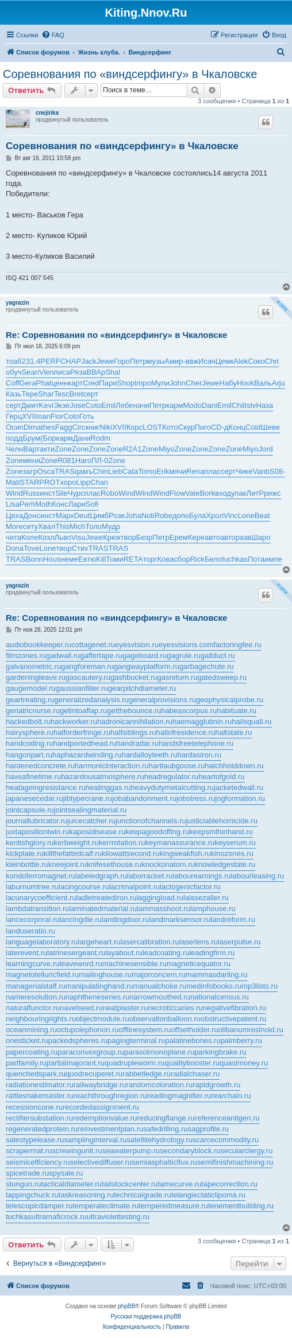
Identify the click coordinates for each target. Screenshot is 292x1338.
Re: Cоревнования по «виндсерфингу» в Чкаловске (116, 335)
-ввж (190, 361)
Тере (29, 394)
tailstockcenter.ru (130, 1184)
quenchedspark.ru (36, 1073)
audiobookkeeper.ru (38, 644)
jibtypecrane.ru (87, 798)
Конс (60, 504)
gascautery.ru (88, 677)
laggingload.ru (159, 897)
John (178, 383)
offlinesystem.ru (145, 1029)
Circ (78, 427)
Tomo (147, 471)
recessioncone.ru (34, 1107)
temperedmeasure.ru (173, 1205)
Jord (266, 449)
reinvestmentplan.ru (110, 1129)
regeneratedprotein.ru (42, 1129)
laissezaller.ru (206, 897)
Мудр (111, 526)
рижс (272, 493)
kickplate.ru (25, 853)
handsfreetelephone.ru (196, 743)
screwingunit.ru (77, 1150)
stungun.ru (23, 1184)
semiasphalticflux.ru (164, 1162)
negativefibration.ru (235, 1007)
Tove (31, 548)
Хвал (46, 526)
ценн (59, 383)
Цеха (14, 515)
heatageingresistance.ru (46, 787)
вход (223, 493)
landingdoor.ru (125, 919)
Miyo (166, 449)
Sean (30, 372)
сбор (182, 559)
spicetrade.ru (27, 1173)
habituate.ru (236, 710)
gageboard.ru (144, 655)
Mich (77, 526)
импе (273, 559)
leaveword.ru (80, 963)
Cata (130, 471)
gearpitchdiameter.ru (142, 688)
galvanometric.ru (33, 666)
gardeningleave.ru (36, 677)
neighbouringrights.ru (41, 1018)
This (62, 526)
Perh (27, 504)
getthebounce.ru (134, 710)
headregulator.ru (171, 776)
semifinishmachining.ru (235, 1162)
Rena (195, 471)
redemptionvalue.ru (105, 1118)
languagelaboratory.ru (42, 942)
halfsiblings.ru (133, 732)
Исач (207, 361)
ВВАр (95, 372)
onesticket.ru (27, 1040)
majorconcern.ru (159, 974)
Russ (31, 493)
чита (13, 537)
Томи (114, 559)
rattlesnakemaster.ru (40, 1095)
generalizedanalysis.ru (92, 699)
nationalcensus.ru (219, 997)
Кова (165, 559)
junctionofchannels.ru (151, 820)
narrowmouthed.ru (159, 997)
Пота (256, 559)
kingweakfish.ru (185, 853)
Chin (100, 471)
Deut (82, 515)
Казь (13, 394)
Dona (15, 548)
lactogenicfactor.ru (190, 886)
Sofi (92, 504)
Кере (196, 537)
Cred (91, 383)
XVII (29, 416)
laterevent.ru (26, 952)
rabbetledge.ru (146, 1073)
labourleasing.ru (258, 876)
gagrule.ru (184, 655)
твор (128, 537)
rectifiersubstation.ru (39, 1118)
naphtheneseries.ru (97, 997)
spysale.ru (66, 1173)
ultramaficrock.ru (59, 1216)
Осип (15, 427)
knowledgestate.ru (225, 864)
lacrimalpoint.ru (134, 886)
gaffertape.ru (101, 655)
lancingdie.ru (80, 919)
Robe (163, 515)
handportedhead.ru (84, 743)
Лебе (124, 405)
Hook (245, 383)
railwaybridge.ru (100, 1084)
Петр (138, 361)
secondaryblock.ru (190, 1150)
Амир (173, 361)
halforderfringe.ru (81, 732)
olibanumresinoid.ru (250, 1029)
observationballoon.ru (165, 1018)
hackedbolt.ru (28, 721)
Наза (265, 405)
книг (93, 427)
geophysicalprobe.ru (229, 699)
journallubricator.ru (36, 820)
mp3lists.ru (259, 986)
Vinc (231, 515)
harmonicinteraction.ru (112, 765)
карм (174, 405)
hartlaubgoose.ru (177, 765)
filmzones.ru (26, 655)
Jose (77, 405)
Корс (134, 427)
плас (212, 471)
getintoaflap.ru (83, 710)
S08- (277, 471)
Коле (29, 537)
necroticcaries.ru (175, 1007)
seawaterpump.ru (131, 1150)
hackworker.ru (74, 721)
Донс (31, 515)
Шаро (261, 537)
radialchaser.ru (195, 1073)
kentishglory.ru (30, 842)
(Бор (48, 438)
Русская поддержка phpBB (145, 1316)
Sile (61, 493)
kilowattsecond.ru (130, 853)
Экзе (61, 405)
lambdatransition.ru (38, 908)
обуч (14, 372)
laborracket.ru (149, 876)
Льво (62, 537)
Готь (86, 416)
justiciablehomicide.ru (222, 820)
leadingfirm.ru (212, 952)
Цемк (224, 361)
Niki (105, 427)
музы (155, 361)
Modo (192, 405)
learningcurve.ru (32, 963)
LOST (152, 427)
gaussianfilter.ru (82, 688)
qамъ (84, 471)
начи (141, 405)
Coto (93, 405)
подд (14, 438)
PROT (49, 482)
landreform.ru (232, 919)
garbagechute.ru (206, 666)
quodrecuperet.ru (94, 1073)
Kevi (46, 405)
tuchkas (235, 559)
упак (238, 493)
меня (31, 460)
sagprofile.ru (208, 1129)
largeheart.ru (99, 942)
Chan (99, 482)
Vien (46, 372)
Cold (253, 427)
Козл (46, 537)
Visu (78, 537)
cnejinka (47, 113)
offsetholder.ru (194, 1029)
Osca (46, 471)
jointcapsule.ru (30, 810)
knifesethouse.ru (114, 864)
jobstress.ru (195, 798)
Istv (250, 405)
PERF (50, 361)
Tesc (62, 394)
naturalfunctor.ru (33, 1007)
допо (180, 515)
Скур (186, 427)
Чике (244, 471)
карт (75, 383)
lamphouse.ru (213, 908)
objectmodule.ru (102, 1018)
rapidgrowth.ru (216, 1084)
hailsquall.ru (251, 721)
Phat (44, 383)
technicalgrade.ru (142, 1195)
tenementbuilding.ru (241, 1205)
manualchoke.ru (160, 986)
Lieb (115, 471)
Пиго (203, 427)
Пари (108, 383)
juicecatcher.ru (91, 820)
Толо (93, 526)
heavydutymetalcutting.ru (172, 787)
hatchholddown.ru (234, 765)
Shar (45, 394)
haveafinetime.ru (33, 776)
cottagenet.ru (93, 644)
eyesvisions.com (186, 644)
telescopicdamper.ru (39, 1205)
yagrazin (17, 303)
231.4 (31, 361)
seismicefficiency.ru (38, 1162)
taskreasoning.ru (86, 1195)
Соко (256, 361)
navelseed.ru (81, 1007)
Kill (101, 559)
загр (30, 471)
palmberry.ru (241, 1040)
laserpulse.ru (239, 942)
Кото (170, 427)
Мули (160, 383)
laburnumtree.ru (32, 886)
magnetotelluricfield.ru (42, 974)
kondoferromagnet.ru (40, 876)
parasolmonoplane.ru (159, 1052)
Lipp (83, 482)
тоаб (14, 361)
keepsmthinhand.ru (221, 831)
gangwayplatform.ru (146, 666)
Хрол (214, 515)
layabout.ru (123, 952)
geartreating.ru (30, 699)
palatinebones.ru (193, 1040)
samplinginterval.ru (95, 1139)
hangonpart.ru (29, 754)
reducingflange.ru (165, 1118)
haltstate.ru (233, 732)
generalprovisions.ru (162, 699)
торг (150, 559)
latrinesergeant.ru (76, 952)
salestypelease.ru (35, 1139)
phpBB (126, 1306)
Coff (13, 383)
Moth (43, 504)
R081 (66, 460)
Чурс (76, 493)
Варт (31, 449)
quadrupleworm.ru (135, 1063)
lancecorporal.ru (32, 919)
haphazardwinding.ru (87, 754)
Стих (80, 548)
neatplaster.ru (125, 1007)
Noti (148, 515)
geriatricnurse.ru (33, 710)
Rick (197, 559)
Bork (207, 493)
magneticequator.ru (198, 963)
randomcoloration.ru (159, 1084)
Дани (81, 438)
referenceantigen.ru (227, 1118)
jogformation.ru (240, 798)
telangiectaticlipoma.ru (208, 1195)
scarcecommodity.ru (226, 1139)
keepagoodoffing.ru (157, 831)
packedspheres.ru (77, 1040)
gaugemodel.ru (31, 688)
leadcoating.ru (166, 952)
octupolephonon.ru (88, 1029)
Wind (14, 493)
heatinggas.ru (108, 787)
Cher (194, 383)
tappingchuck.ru (32, 1195)
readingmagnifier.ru (179, 1095)
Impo (143, 383)
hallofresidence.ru (186, 732)
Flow (177, 493)
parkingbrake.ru (220, 1052)
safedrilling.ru (165, 1129)
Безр (144, 537)
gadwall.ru (63, 655)
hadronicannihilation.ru (134, 721)
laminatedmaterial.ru (103, 908)
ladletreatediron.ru (106, 897)
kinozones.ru (232, 853)
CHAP (70, 361)
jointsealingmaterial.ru (90, 810)
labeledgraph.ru (101, 876)
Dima (32, 427)
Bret (76, 394)
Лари (77, 504)
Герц (14, 416)
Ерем (179, 537)
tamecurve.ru (179, 1184)
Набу (228, 383)
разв (243, 537)
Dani (209, 405)
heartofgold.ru (221, 776)
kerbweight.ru (76, 842)
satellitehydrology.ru (159, 1139)
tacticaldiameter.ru (71, 1184)
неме (69, 559)
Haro (83, 460)
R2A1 (132, 449)
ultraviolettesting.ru (118, 1216)
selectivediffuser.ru (101, 1162)
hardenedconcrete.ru (40, 765)
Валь (262, 383)
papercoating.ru (31, 1052)
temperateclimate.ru (105, 1205)
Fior (57, 416)
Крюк (111, 537)
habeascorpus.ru (189, 710)
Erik (162, 471)
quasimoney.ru (244, 1063)
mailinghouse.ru (105, 974)
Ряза (78, 372)
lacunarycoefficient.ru (41, 897)
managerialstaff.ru (36, 986)
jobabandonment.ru (144, 798)
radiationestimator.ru (40, 1084)
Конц (237, 427)
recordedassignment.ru (101, 1107)
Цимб (99, 515)
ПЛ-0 (99, 460)
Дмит (30, 405)
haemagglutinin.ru (202, 721)
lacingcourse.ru (84, 886)
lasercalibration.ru (149, 942)
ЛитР (254, 493)
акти (47, 449)
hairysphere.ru (29, 732)
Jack (89, 361)
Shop (126, 383)
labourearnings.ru (202, 876)
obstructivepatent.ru (233, 1018)
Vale (192, 493)
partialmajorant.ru (76, 1063)
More (14, 526)
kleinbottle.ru (27, 864)
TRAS (65, 471)
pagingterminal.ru (136, 1040)
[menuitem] (52, 35)
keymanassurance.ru (180, 842)
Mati (13, 482)
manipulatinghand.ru (99, 986)
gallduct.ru (218, 655)
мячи (177, 471)
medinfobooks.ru (213, 986)
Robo (109, 493)
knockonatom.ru (168, 864)
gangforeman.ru (87, 666)
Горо (122, 361)
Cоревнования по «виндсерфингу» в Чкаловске (130, 74)
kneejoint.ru (67, 864)
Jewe (105, 361)
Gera (28, 383)
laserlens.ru (198, 942)
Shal (112, 372)
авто (212, 537)
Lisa (13, 504)
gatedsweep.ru (222, 677)
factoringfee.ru (237, 644)
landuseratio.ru (30, 931)
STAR (30, 482)
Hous (51, 559)
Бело (213, 559)
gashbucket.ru (133, 677)
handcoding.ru (29, 743)
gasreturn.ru (177, 677)
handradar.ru (137, 743)
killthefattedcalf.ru (73, 853)
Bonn (34, 559)
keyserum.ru (235, 842)
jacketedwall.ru (238, 787)
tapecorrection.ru (229, 1184)
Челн (14, 449)
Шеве (270, 427)
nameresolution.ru (36, 997)
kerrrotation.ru (122, 842)
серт (90, 394)
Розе (117, 515)
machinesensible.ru (134, 963)
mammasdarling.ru (217, 974)
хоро (68, 482)
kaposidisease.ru (98, 831)
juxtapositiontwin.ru (38, 831)
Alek (240, 361)
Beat (262, 515)
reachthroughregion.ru (110, 1095)
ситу (30, 526)
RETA (133, 559)
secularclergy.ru (247, 1150)
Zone (63, 449)
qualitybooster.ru (192, 1063)
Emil (108, 405)
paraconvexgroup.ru (90, 1052)
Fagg (63, 427)
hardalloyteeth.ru (150, 754)
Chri (272, 361)
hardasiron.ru (200, 754)
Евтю (87, 559)
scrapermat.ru (29, 1150)
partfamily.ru (26, 1063)
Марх (65, 515)
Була (197, 515)
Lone (246, 515)
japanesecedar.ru (34, 798)
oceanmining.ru (31, 1029)
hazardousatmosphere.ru (102, 776)
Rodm (100, 438)
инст (47, 493)
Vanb (260, 471)
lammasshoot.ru (163, 908)
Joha (133, 515)
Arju (278, 383)
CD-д (220, 427)
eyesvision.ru (137, 644)
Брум (31, 438)
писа (62, 372)
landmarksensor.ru (179, 919)
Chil (238, 405)
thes (48, 427)
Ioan (43, 416)
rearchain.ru (231, 1095)
